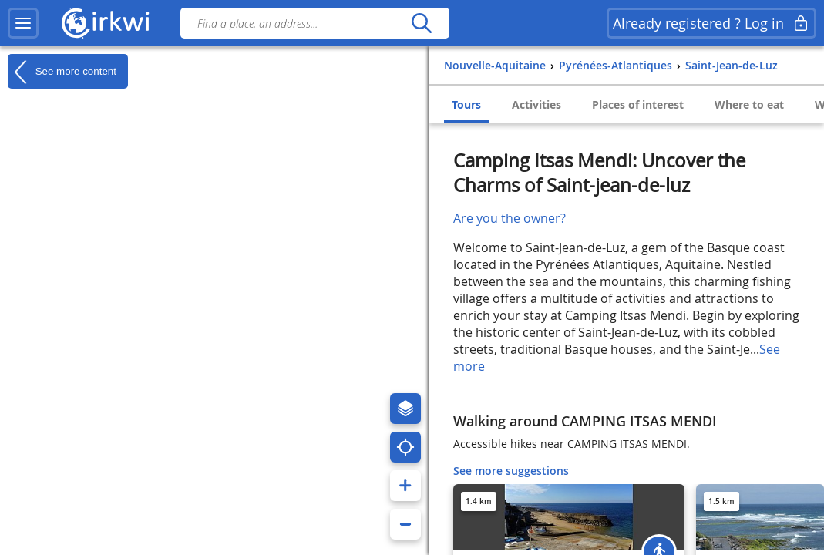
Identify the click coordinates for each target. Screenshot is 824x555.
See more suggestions (511, 470)
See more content (62, 71)
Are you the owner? (509, 218)
